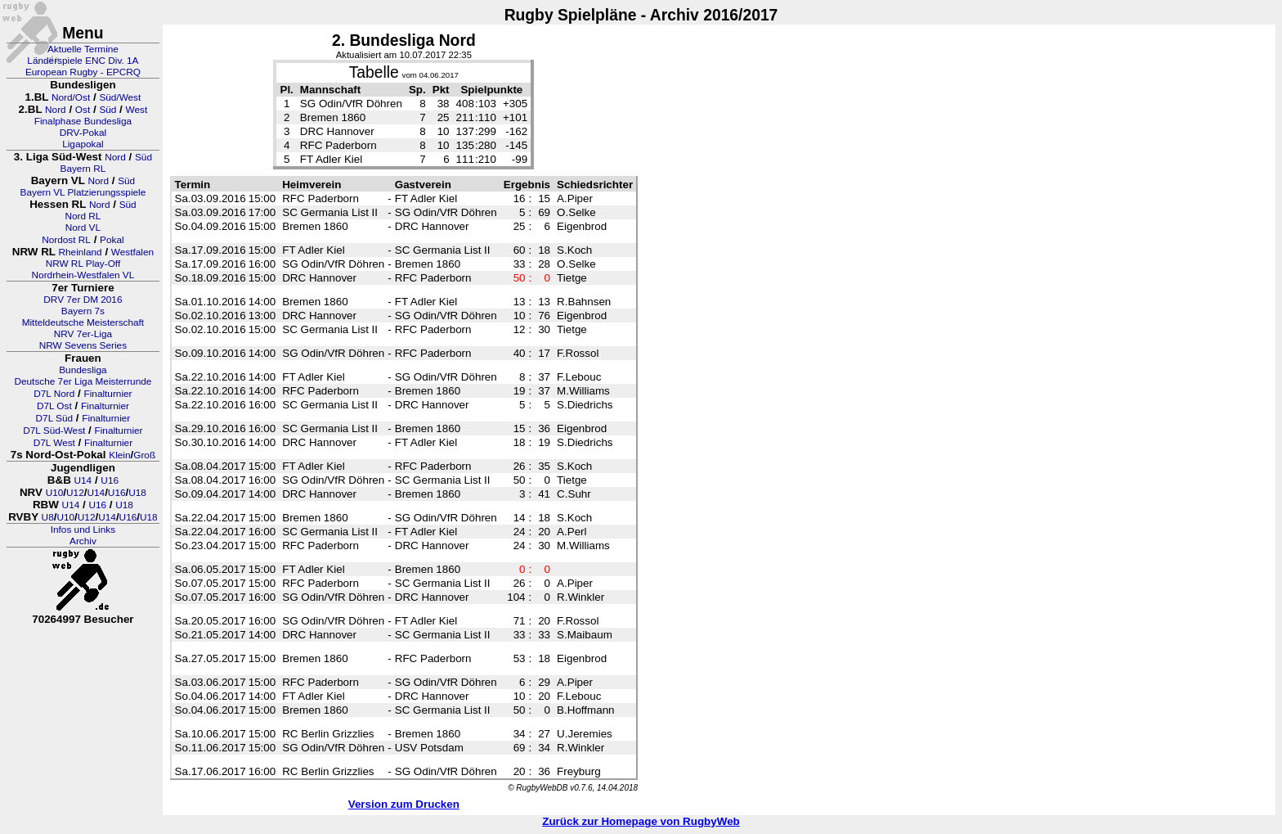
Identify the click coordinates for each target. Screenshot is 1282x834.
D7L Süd (54, 418)
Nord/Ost (71, 97)
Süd (107, 109)
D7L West (54, 443)
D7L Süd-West (54, 430)
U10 (55, 492)
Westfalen (132, 252)
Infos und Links (83, 529)
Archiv (82, 541)
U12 (75, 492)
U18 (137, 492)
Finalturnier (108, 393)
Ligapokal (83, 144)
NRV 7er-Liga (83, 334)
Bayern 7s (83, 311)
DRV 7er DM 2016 (82, 299)
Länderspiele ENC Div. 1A (82, 60)
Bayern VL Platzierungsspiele (83, 192)
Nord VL (83, 227)
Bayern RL (83, 168)
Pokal (112, 240)
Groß (144, 455)
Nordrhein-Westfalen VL (83, 275)
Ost (82, 109)
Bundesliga (82, 370)
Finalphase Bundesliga (83, 121)
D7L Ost (54, 406)
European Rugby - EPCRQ (83, 72)
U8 (48, 517)
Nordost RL (66, 240)
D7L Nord (54, 393)
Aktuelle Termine (83, 49)
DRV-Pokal (83, 132)
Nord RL (83, 216)
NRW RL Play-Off (83, 263)
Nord (55, 109)
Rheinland (80, 252)
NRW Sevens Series (83, 345)
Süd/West (120, 97)
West (137, 109)
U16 (110, 480)
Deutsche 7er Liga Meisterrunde (82, 381)
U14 (83, 480)
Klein (119, 455)
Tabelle (374, 72)
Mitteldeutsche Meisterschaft (83, 322)
